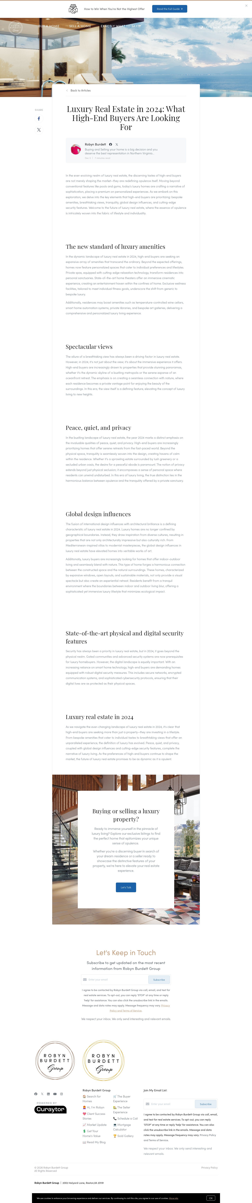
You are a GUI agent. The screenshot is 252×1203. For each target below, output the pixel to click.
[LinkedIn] (48, 1094)
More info (173, 1198)
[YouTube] (55, 1094)
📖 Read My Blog (94, 1142)
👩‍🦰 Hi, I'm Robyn (93, 1107)
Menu (183, 27)
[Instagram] (61, 1094)
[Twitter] (42, 1094)
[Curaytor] (50, 1112)
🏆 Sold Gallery (123, 1136)
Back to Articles (81, 90)
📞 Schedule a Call (125, 1118)
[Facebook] (35, 1094)
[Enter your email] (118, 979)
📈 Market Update (95, 1125)
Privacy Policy (209, 1167)
